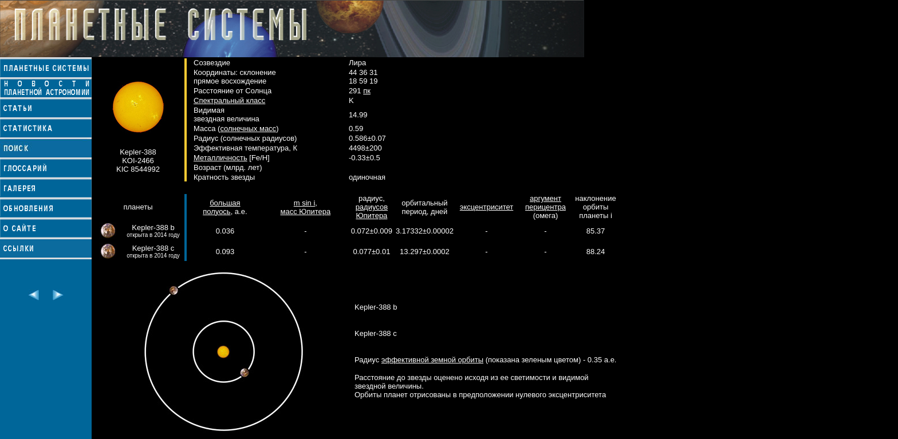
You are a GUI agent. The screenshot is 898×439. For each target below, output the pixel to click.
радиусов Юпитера (372, 211)
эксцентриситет (486, 207)
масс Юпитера (305, 211)
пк (367, 90)
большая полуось (221, 207)
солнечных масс (248, 128)
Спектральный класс (229, 100)
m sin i (305, 203)
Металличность (220, 157)
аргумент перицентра (545, 202)
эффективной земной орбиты (432, 359)
